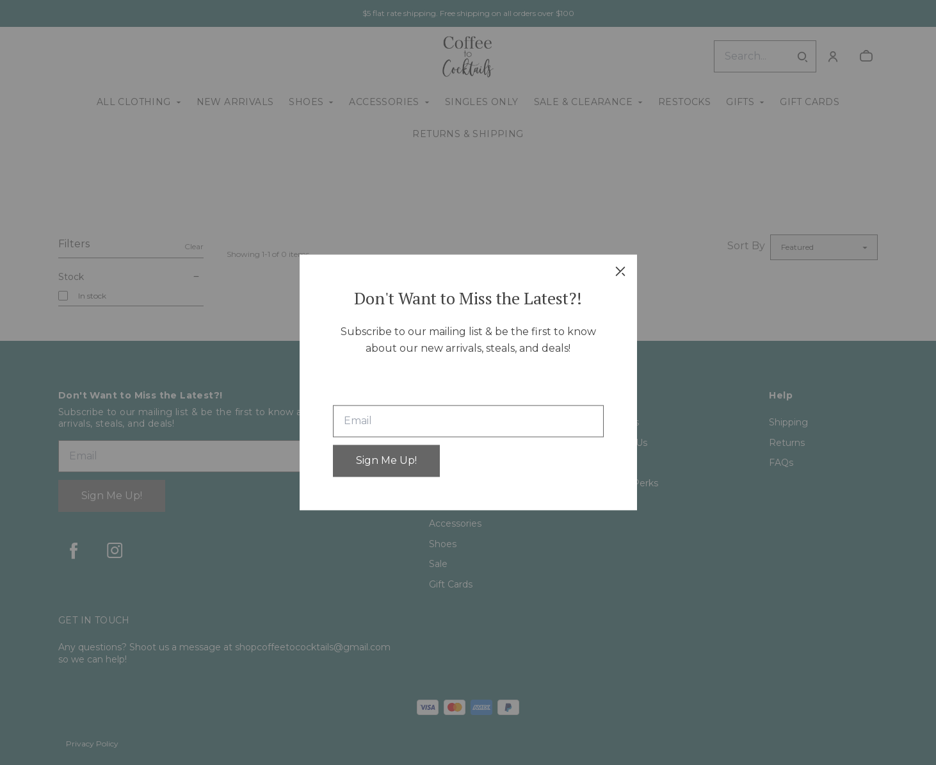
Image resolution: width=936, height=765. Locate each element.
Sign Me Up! (386, 461)
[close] (620, 271)
